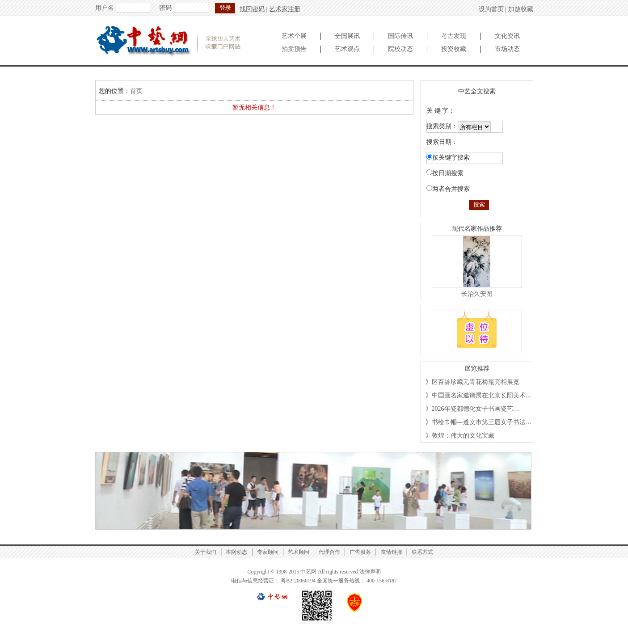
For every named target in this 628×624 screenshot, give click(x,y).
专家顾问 (267, 552)
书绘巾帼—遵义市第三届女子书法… (482, 422)
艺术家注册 (284, 9)
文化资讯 (507, 36)
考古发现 (453, 36)
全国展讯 (347, 36)
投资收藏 (453, 49)
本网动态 (236, 552)
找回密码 (252, 9)
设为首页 (491, 9)
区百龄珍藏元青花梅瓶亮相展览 (475, 382)
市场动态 (507, 49)
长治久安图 (477, 294)
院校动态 (400, 49)
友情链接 (391, 552)
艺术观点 (347, 49)
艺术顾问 (298, 552)
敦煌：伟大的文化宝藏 (463, 435)
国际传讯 (400, 36)
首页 (136, 91)
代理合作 (329, 552)
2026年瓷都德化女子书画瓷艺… (475, 408)
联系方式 (422, 552)
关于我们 (205, 552)
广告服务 (360, 552)
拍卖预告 (294, 49)
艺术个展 (294, 36)
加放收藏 (520, 9)
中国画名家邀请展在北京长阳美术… (482, 395)
